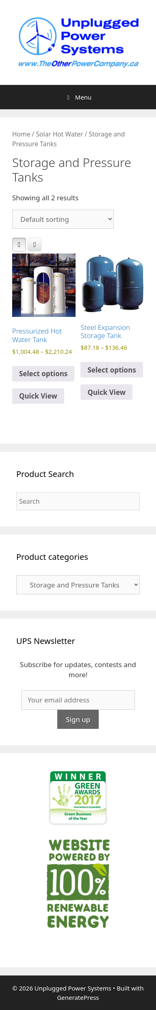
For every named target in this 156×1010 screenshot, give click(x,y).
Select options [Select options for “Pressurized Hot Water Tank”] (43, 373)
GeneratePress (78, 997)
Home (21, 134)
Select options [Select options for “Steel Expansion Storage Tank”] (111, 370)
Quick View (38, 396)
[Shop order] (63, 219)
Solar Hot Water (59, 134)
